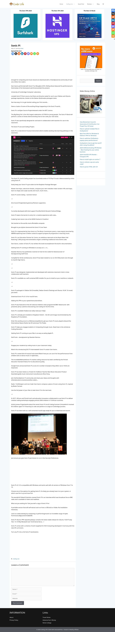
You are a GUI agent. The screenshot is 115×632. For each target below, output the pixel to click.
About (11, 617)
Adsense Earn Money (49, 620)
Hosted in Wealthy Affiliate (71, 629)
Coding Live (71, 4)
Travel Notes (46, 617)
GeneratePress (58, 629)
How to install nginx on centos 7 (90, 159)
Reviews (91, 4)
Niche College (47, 623)
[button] (103, 4)
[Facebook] (12, 53)
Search (98, 81)
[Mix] (31, 53)
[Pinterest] (25, 53)
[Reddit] (19, 53)
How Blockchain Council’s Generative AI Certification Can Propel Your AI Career (89, 124)
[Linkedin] (22, 53)
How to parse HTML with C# (89, 167)
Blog (98, 4)
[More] (37, 53)
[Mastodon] (28, 53)
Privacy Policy (14, 620)
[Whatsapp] (34, 53)
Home (61, 4)
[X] (15, 53)
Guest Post (81, 4)
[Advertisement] (42, 67)
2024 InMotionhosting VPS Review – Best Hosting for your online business (91, 150)
